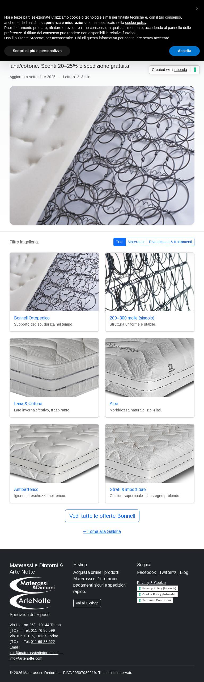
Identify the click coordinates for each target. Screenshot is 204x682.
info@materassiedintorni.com (34, 653)
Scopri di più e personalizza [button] (37, 51)
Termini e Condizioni (156, 600)
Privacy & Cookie (151, 582)
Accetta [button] (184, 51)
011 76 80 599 (43, 630)
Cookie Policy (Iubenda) (159, 594)
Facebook (146, 572)
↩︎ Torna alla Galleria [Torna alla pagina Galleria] (102, 531)
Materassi (136, 242)
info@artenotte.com (26, 658)
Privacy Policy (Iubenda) (159, 588)
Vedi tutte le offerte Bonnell (102, 516)
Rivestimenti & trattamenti (170, 242)
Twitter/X (168, 572)
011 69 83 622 (43, 641)
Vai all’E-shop (87, 603)
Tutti (119, 242)
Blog (184, 572)
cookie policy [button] (135, 22)
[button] (197, 8)
